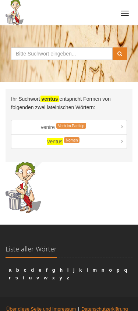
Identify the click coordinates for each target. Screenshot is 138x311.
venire (63, 126)
